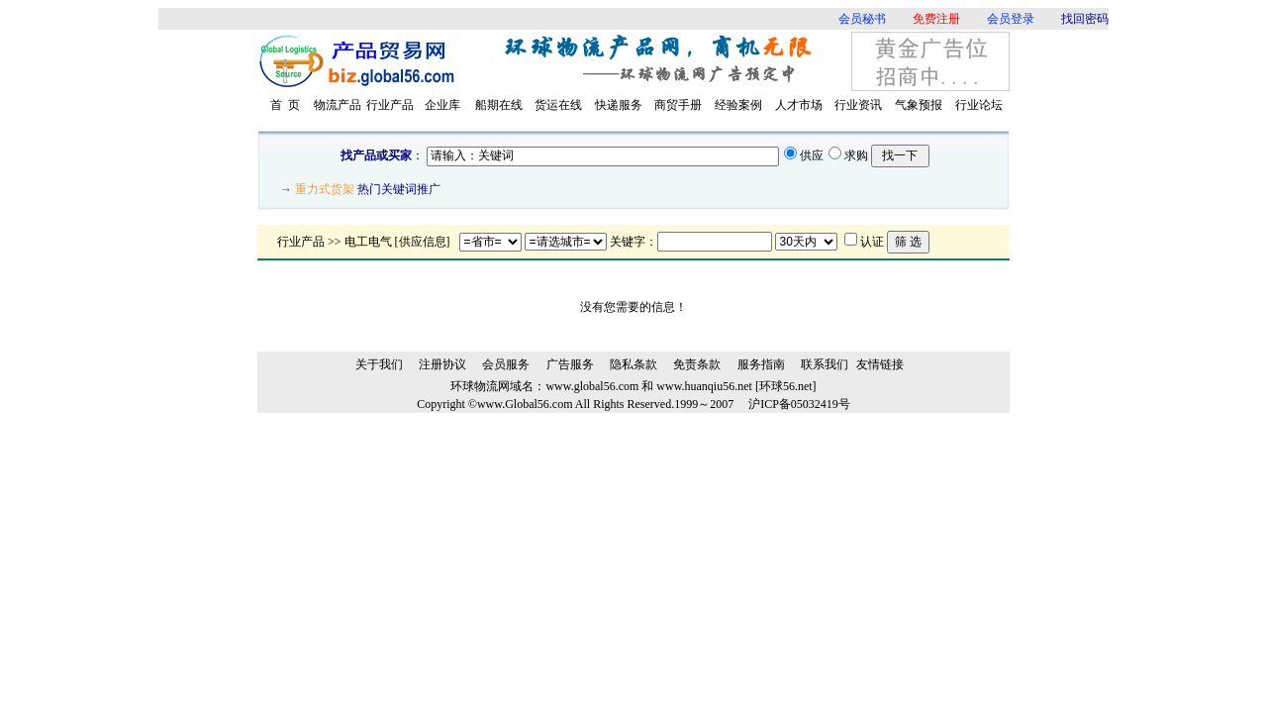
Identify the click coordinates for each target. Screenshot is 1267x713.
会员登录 (1010, 19)
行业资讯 (858, 105)
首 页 (285, 105)
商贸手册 (678, 105)
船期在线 (499, 105)
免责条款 (697, 364)
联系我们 (824, 364)
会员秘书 (862, 19)
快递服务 (618, 105)
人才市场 (799, 105)
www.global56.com (591, 386)
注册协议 (442, 364)
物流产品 (337, 105)
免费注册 (936, 19)
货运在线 (558, 105)
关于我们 (379, 364)
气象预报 (918, 105)
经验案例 (738, 105)
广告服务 (570, 364)
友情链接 (880, 364)
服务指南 (761, 364)
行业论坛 (979, 105)
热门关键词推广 (398, 189)
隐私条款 (633, 364)
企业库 (442, 105)
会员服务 (506, 364)
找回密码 (1085, 19)
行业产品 (390, 105)
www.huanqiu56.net (704, 386)
